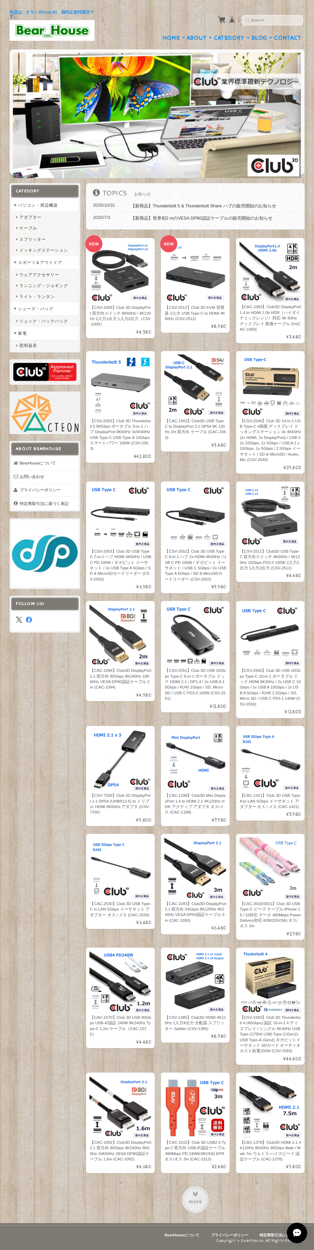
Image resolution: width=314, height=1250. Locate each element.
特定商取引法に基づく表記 (44, 503)
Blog (259, 38)
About (197, 38)
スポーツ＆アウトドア (40, 262)
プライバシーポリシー (40, 490)
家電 (22, 333)
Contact (287, 38)
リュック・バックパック (43, 321)
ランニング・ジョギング (43, 285)
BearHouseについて (38, 463)
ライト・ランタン (37, 296)
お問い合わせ (32, 476)
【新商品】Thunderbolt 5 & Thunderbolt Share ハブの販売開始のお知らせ (203, 205)
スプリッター (32, 239)
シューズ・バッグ (35, 308)
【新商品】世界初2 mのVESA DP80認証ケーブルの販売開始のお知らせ (201, 218)
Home (171, 38)
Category (229, 38)
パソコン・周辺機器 (38, 205)
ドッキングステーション (43, 250)
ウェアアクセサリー (39, 274)
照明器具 (28, 345)
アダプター (30, 217)
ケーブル (28, 228)
